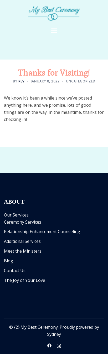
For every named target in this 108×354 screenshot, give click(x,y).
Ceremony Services (22, 222)
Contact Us (14, 270)
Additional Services (22, 241)
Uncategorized (80, 81)
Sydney (54, 334)
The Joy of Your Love (24, 280)
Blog (8, 261)
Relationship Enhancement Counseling (42, 231)
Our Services (16, 215)
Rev (21, 81)
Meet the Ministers (23, 251)
